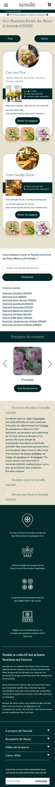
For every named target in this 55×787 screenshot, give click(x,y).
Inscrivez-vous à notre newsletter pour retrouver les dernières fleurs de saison (26, 771)
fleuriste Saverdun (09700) (17, 307)
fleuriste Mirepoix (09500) (17, 317)
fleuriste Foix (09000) (14, 296)
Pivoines (27, 380)
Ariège (44, 425)
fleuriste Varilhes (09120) (17, 314)
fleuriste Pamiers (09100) (17, 293)
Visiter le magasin (27, 120)
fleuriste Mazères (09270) (17, 310)
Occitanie (39, 418)
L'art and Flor (16, 72)
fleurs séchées (33, 453)
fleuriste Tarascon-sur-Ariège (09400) (24, 321)
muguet (38, 457)
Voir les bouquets (28, 388)
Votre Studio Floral (20, 175)
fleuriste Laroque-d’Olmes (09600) (22, 324)
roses (9, 457)
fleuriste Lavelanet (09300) (17, 303)
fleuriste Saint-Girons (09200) (19, 300)
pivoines (21, 457)
